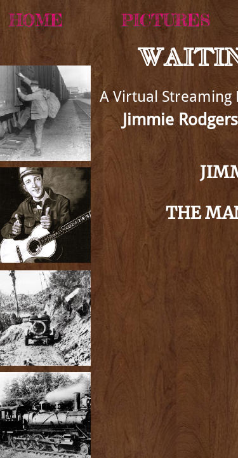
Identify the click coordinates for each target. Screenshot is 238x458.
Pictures (165, 20)
